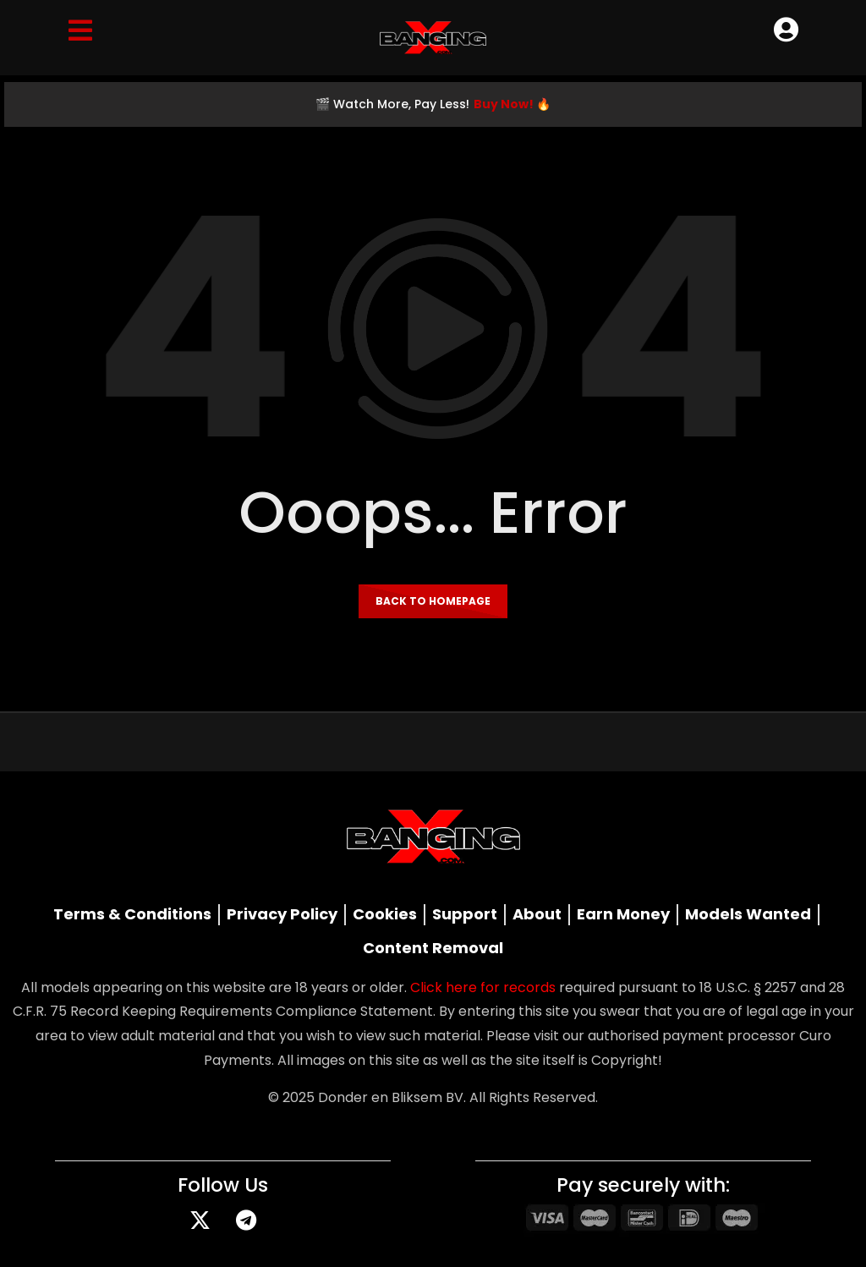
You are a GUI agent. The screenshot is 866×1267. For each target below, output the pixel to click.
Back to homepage (433, 601)
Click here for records (483, 987)
